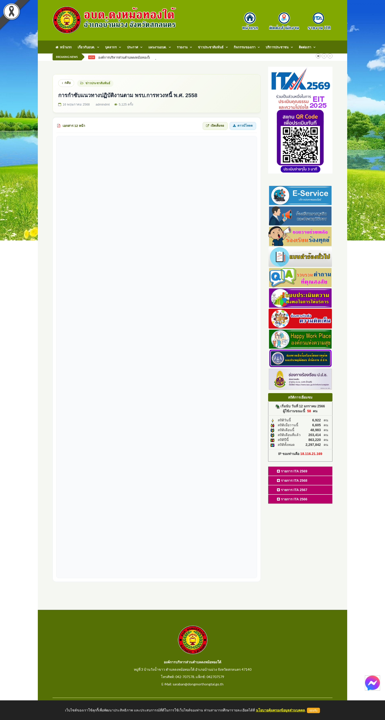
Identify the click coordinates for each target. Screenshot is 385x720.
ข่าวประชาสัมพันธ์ (210, 47)
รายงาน (182, 47)
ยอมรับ (313, 710)
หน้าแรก (63, 47)
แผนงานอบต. (157, 47)
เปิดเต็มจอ (215, 125)
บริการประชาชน (277, 47)
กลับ (66, 83)
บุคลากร (111, 47)
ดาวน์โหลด (243, 125)
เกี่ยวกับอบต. (86, 47)
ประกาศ (132, 47)
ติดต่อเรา (305, 47)
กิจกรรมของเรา (244, 47)
